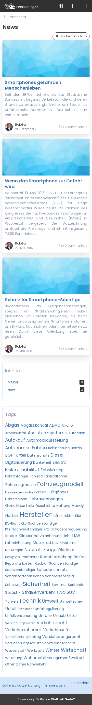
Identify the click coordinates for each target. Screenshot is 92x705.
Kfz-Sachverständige (39, 523)
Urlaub (59, 615)
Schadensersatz (52, 569)
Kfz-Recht (12, 523)
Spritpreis (76, 584)
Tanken (11, 601)
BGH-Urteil (15, 455)
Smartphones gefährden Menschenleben (33, 85)
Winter (52, 650)
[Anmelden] (73, 6)
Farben (40, 492)
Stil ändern (80, 682)
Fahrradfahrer (55, 476)
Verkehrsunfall (57, 630)
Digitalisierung (18, 462)
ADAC (54, 425)
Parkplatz (13, 557)
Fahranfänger (16, 476)
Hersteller (36, 514)
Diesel (57, 455)
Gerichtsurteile (19, 505)
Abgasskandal (34, 425)
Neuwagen (14, 549)
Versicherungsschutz (23, 643)
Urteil (72, 615)
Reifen (80, 557)
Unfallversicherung (21, 615)
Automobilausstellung (47, 440)
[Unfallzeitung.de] (27, 6)
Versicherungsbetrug (23, 636)
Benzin (76, 448)
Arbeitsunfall (15, 433)
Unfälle (45, 615)
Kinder (11, 536)
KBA (78, 515)
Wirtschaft (74, 650)
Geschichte (45, 505)
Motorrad (42, 542)
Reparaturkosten (19, 563)
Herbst (11, 515)
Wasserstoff (15, 650)
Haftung (63, 505)
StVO (61, 592)
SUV (70, 592)
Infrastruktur (63, 515)
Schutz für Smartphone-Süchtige (42, 300)
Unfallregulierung (49, 608)
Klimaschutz (30, 536)
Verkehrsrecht (52, 623)
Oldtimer (66, 550)
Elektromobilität (22, 469)
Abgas (12, 425)
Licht (67, 535)
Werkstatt (35, 650)
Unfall (10, 608)
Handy (78, 505)
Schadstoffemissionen (24, 576)
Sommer (59, 584)
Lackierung (52, 535)
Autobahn (76, 433)
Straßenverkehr (38, 592)
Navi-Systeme (64, 542)
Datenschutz (38, 455)
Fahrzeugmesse (20, 485)
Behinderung (59, 448)
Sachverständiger (20, 569)
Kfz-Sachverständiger (23, 529)
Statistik (13, 592)
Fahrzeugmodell (60, 484)
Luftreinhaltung (18, 542)
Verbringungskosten (20, 623)
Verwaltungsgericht (59, 643)
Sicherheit (37, 584)
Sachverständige (63, 563)
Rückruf (41, 563)
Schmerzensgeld (59, 576)
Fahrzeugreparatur (19, 492)
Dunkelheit (42, 462)
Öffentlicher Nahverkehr (26, 664)
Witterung (13, 657)
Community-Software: (46, 699)
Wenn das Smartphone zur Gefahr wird (43, 184)
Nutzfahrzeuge (40, 549)
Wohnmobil (35, 658)
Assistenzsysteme (47, 433)
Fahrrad (36, 476)
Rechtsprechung (56, 557)
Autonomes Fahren (26, 448)
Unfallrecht (25, 609)
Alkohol (68, 425)
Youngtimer (57, 657)
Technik (30, 601)
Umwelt (50, 601)
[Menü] (86, 6)
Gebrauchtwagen (45, 499)
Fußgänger (57, 492)
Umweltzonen (71, 601)
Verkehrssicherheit (23, 630)
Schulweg (13, 584)
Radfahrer (30, 557)
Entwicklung (52, 470)
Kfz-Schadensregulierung (65, 529)
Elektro (59, 462)
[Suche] (61, 6)
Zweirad (76, 658)
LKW (76, 536)
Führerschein (16, 499)
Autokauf (15, 440)
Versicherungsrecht (61, 636)
